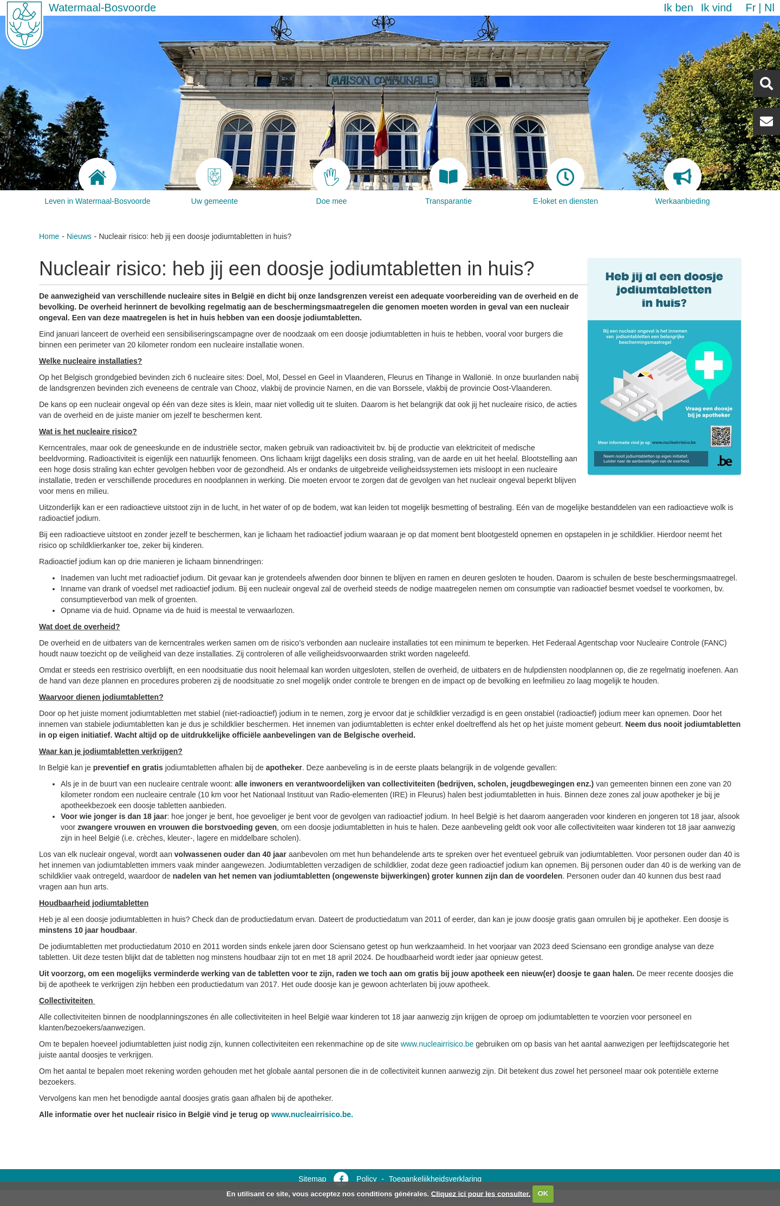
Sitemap (312, 1179)
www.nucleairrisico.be (437, 1044)
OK (543, 1193)
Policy (366, 1179)
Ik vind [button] (716, 8)
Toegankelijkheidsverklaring (435, 1179)
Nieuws (79, 236)
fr (750, 8)
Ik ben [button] (678, 8)
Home (49, 236)
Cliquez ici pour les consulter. (481, 1193)
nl (769, 8)
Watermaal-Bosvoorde (102, 8)
